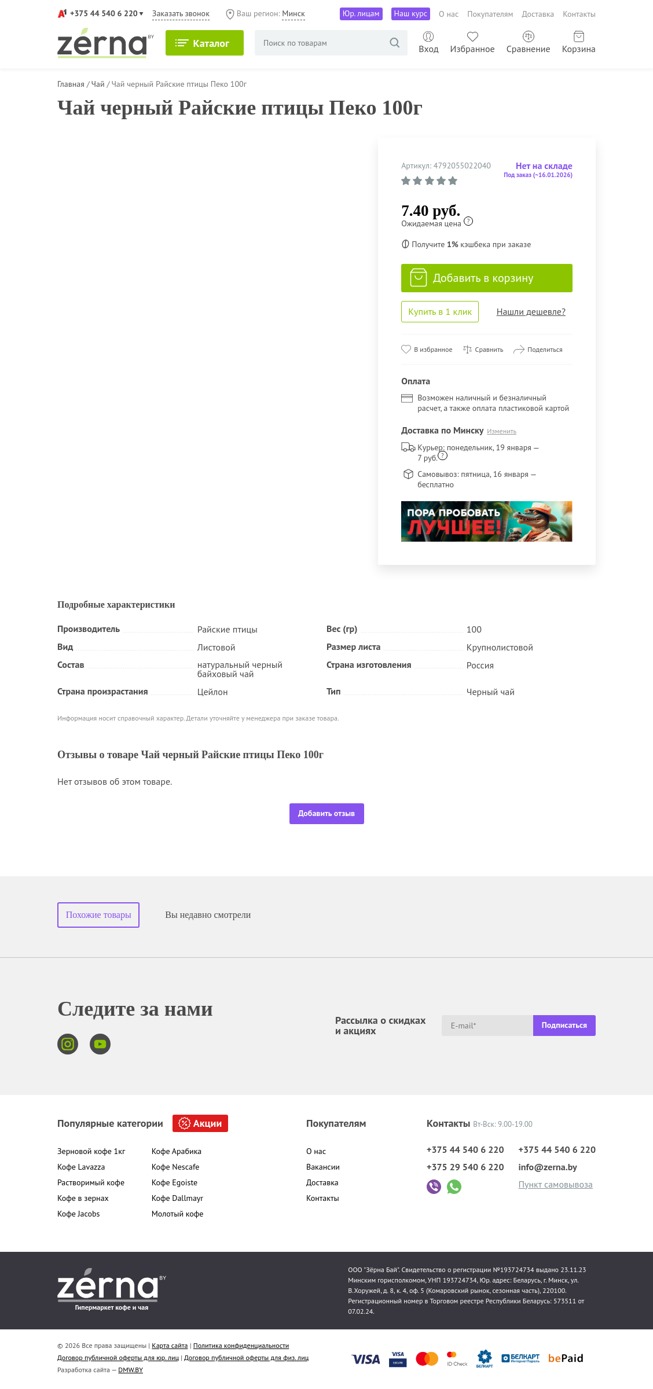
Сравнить (489, 349)
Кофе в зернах (83, 1198)
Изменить (501, 431)
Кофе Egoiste (174, 1182)
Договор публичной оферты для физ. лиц (246, 1357)
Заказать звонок (181, 13)
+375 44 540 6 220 (104, 13)
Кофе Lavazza (81, 1167)
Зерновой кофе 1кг (91, 1151)
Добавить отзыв (326, 813)
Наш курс (411, 13)
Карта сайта (170, 1345)
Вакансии (323, 1167)
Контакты (579, 13)
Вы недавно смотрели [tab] (208, 915)
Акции (207, 1123)
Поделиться (545, 349)
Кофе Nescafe (176, 1167)
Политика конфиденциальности (241, 1345)
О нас (448, 13)
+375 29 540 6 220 (465, 1167)
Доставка (538, 13)
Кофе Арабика (177, 1151)
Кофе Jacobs (78, 1213)
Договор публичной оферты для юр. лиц (118, 1357)
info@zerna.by (547, 1167)
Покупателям (490, 13)
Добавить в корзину (471, 278)
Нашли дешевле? (531, 311)
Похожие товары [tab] (98, 915)
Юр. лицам (361, 13)
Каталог (211, 43)
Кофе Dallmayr (177, 1198)
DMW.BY (130, 1369)
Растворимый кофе (90, 1182)
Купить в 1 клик (440, 311)
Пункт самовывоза (555, 1184)
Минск (293, 13)
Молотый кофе (178, 1213)
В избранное (433, 349)
